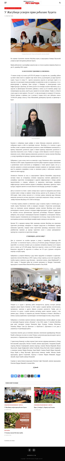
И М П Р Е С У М (31, 455)
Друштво (7, 430)
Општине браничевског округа (13, 8)
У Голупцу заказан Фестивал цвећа (13, 432)
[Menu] (5, 3)
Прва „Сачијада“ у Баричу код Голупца (44, 407)
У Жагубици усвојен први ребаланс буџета (15, 407)
